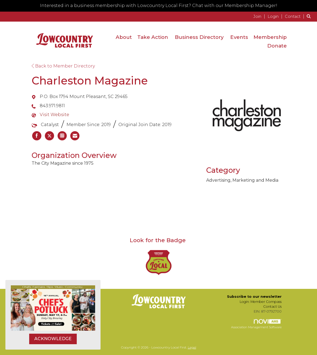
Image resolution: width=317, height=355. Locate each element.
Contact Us (272, 307)
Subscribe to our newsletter (254, 297)
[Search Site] (310, 16)
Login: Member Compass (261, 302)
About (124, 37)
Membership (270, 37)
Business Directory (199, 37)
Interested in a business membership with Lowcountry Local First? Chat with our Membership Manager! (158, 5)
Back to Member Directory (63, 66)
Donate (277, 46)
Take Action (152, 37)
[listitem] (259, 16)
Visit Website (54, 114)
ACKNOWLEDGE (53, 338)
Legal (192, 347)
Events (239, 37)
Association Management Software (256, 324)
